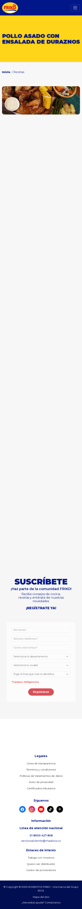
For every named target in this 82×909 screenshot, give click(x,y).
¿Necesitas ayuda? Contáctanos (41, 902)
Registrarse (41, 689)
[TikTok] (50, 809)
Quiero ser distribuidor (41, 863)
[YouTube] (41, 809)
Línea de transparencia (41, 763)
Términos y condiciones (41, 769)
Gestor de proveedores (41, 870)
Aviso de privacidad (41, 782)
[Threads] (59, 809)
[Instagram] (32, 809)
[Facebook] (22, 809)
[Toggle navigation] (75, 7)
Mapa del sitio (41, 896)
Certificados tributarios (41, 788)
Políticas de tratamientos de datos (41, 775)
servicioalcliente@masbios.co (41, 841)
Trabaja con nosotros (41, 857)
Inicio (6, 72)
